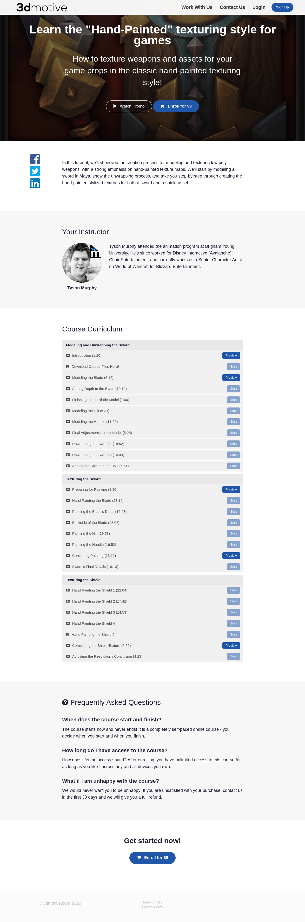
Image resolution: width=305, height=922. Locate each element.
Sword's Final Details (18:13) (153, 566)
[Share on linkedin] (35, 186)
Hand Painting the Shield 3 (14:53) (153, 612)
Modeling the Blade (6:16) (153, 377)
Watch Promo (129, 106)
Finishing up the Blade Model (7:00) (153, 399)
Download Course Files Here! (153, 366)
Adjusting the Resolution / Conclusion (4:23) (153, 656)
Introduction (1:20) (153, 355)
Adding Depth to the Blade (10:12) (153, 388)
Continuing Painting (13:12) (153, 555)
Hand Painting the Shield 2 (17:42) (153, 601)
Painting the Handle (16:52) (153, 544)
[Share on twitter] (35, 174)
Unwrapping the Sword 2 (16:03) (153, 454)
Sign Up (282, 7)
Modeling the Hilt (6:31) (153, 410)
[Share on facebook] (35, 161)
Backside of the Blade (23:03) (153, 522)
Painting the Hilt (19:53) (153, 533)
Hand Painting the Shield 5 (153, 634)
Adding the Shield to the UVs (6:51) (153, 466)
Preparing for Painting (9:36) (153, 489)
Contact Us (232, 7)
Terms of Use (152, 902)
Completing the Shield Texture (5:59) (153, 645)
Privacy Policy (152, 907)
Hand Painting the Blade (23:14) (153, 500)
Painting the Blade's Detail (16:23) (153, 511)
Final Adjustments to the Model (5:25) (153, 432)
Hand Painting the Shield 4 (153, 623)
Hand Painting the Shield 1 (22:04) (153, 590)
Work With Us (196, 7)
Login (258, 7)
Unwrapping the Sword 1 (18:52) (153, 443)
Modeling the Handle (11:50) (153, 421)
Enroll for (176, 106)
